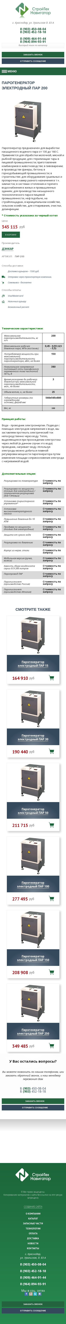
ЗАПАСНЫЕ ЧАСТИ (33, 1223)
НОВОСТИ (33, 1243)
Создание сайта (33, 1206)
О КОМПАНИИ (33, 1213)
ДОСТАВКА (33, 1238)
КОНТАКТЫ (33, 1248)
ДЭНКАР (8, 249)
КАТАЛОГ (33, 1218)
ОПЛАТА (33, 1233)
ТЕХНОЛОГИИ (33, 1228)
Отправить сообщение (25, 60)
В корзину (10, 234)
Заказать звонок (33, 54)
